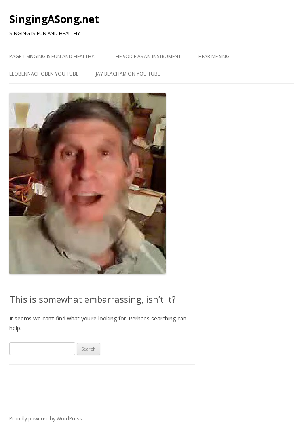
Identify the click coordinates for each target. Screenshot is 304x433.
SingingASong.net (54, 19)
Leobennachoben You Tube (44, 74)
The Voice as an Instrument (147, 56)
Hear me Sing (214, 56)
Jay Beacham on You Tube (128, 74)
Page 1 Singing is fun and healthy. (52, 56)
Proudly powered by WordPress (46, 418)
